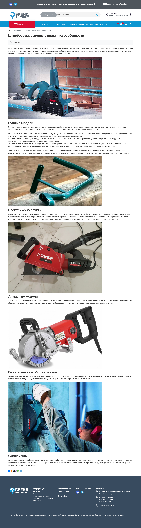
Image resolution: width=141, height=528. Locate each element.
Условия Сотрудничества (43, 498)
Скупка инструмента (41, 496)
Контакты (104, 24)
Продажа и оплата (59, 24)
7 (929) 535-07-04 (107, 505)
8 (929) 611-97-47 (106, 502)
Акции (60, 494)
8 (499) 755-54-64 (106, 497)
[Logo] (19, 16)
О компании (45, 24)
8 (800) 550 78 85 (116, 13)
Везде (48, 15)
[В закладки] (121, 24)
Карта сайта (62, 496)
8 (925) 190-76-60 (106, 499)
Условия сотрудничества (78, 24)
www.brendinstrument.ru (38, 514)
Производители (64, 491)
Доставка (94, 24)
